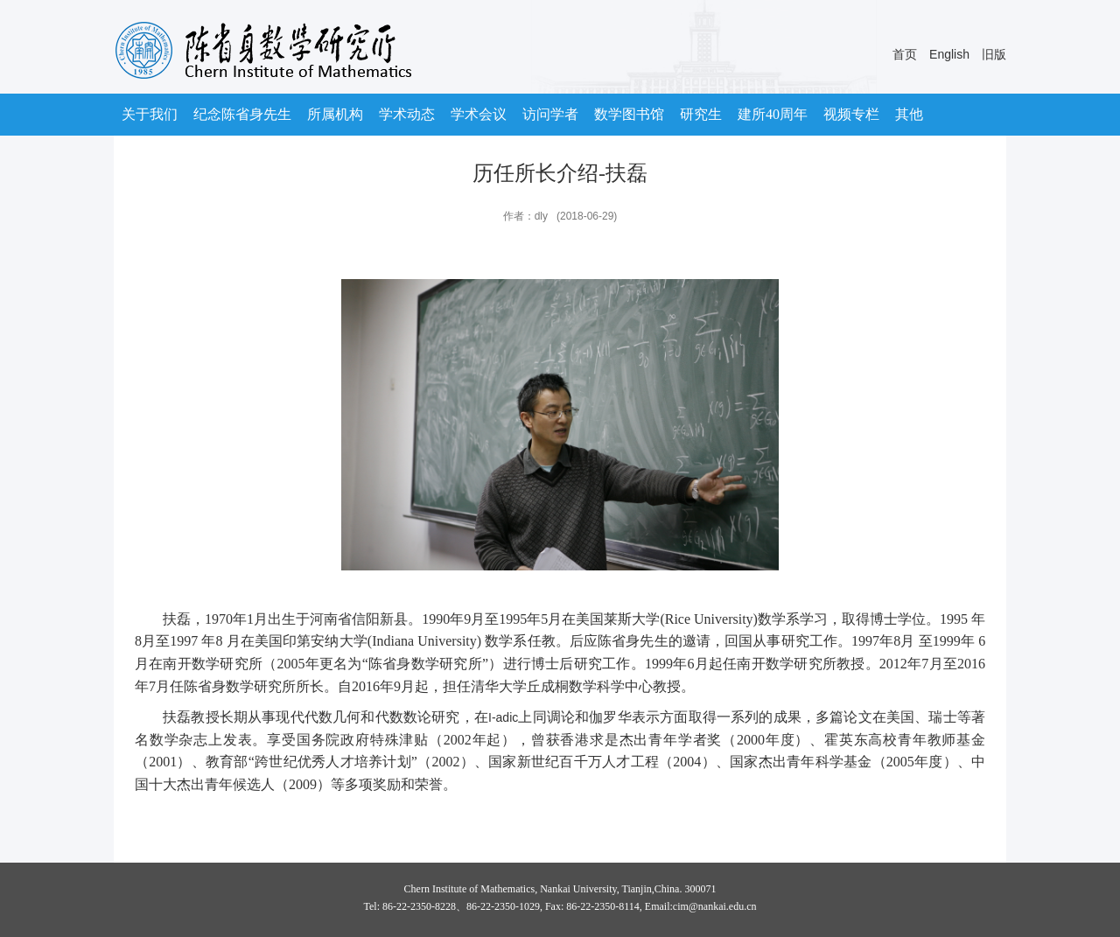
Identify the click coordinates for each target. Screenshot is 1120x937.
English (949, 54)
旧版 (994, 54)
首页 (904, 54)
